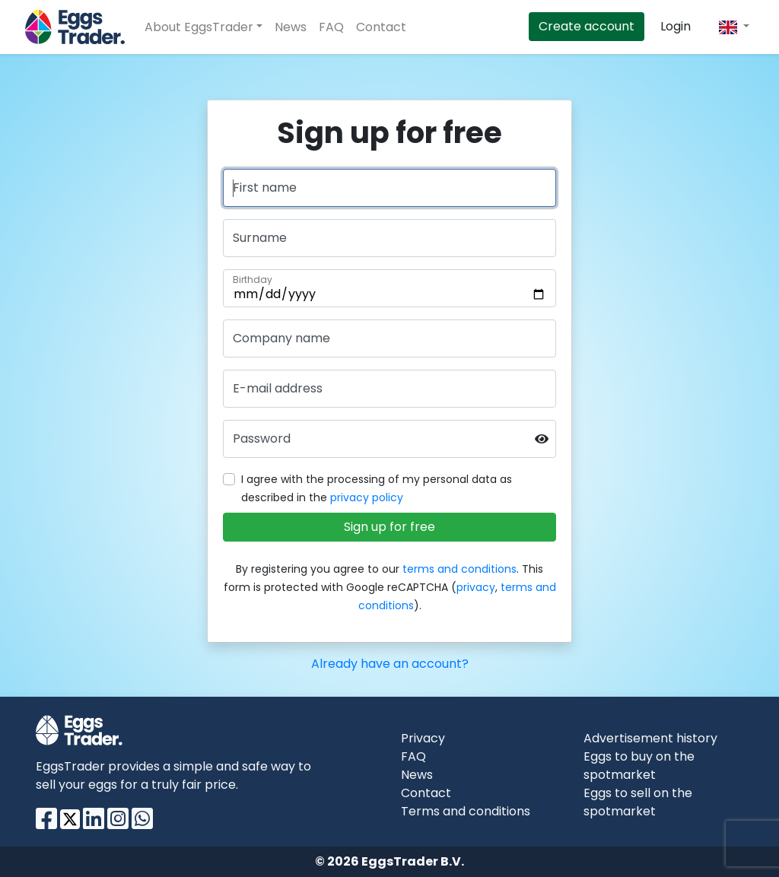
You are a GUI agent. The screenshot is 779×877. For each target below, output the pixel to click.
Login (675, 26)
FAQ (331, 27)
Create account (586, 26)
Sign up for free (389, 526)
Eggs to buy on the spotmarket (639, 765)
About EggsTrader (199, 27)
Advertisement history (650, 738)
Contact (381, 27)
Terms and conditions (465, 811)
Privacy (423, 738)
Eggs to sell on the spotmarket (637, 802)
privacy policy (366, 497)
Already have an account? (390, 663)
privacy (475, 587)
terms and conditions (459, 569)
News (291, 27)
